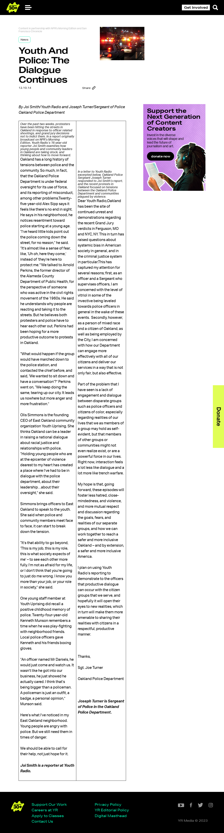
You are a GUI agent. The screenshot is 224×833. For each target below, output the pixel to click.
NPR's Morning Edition (63, 28)
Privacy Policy (108, 804)
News (24, 39)
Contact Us (42, 821)
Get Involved (196, 7)
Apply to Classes (48, 816)
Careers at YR (45, 810)
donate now (160, 156)
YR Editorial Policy (112, 810)
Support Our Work (49, 804)
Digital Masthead (111, 816)
